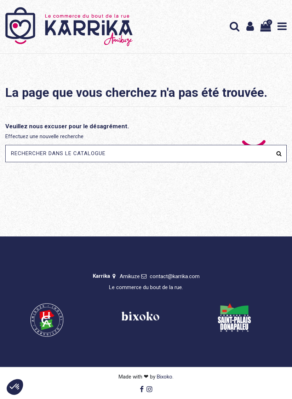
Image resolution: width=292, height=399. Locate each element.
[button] (14, 387)
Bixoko (164, 377)
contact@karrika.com (175, 276)
